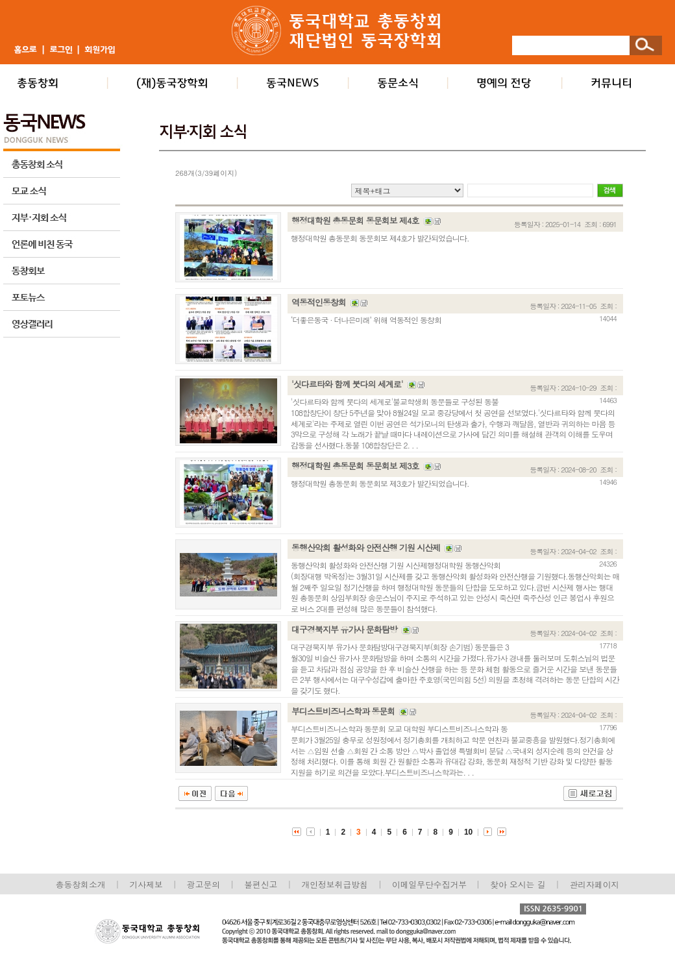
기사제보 (146, 884)
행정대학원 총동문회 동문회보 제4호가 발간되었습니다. (380, 237)
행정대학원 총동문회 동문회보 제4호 (355, 220)
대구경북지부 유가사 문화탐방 (344, 629)
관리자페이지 (595, 884)
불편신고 (260, 884)
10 (468, 832)
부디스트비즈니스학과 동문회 (343, 711)
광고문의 (203, 884)
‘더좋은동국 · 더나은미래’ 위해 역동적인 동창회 (366, 319)
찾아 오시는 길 (517, 884)
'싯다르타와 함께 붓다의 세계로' (347, 384)
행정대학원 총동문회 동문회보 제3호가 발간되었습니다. (380, 483)
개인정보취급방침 (334, 884)
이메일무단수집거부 (430, 884)
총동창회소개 (81, 884)
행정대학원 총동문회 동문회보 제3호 (355, 466)
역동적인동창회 (318, 302)
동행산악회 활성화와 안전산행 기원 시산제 (365, 547)
